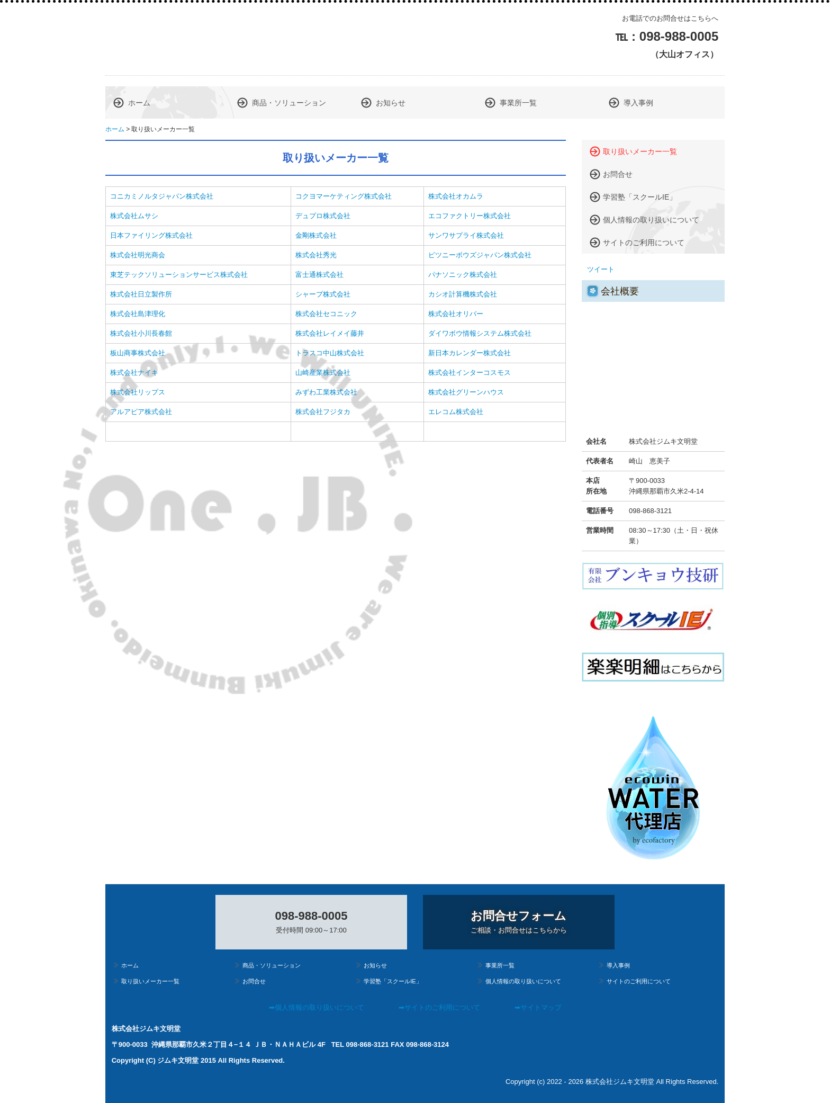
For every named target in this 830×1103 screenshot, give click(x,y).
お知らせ (390, 102)
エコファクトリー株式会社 (469, 216)
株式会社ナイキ (134, 372)
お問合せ (618, 174)
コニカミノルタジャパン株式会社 (161, 196)
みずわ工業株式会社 (326, 392)
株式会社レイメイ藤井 (329, 333)
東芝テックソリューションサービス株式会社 (179, 275)
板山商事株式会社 (137, 353)
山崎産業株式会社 (322, 372)
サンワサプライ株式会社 (466, 235)
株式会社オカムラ (455, 196)
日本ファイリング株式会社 (151, 235)
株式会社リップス (137, 392)
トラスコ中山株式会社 (329, 353)
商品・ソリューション (289, 102)
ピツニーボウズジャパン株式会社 (479, 255)
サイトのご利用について (643, 242)
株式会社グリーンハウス (466, 392)
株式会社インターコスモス (469, 372)
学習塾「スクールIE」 (639, 197)
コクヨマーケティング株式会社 (343, 196)
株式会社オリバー (455, 314)
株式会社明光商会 (137, 255)
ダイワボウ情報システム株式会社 (479, 333)
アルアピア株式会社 (141, 412)
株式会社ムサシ (134, 216)
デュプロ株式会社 (322, 216)
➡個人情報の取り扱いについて (316, 1007)
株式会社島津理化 (137, 314)
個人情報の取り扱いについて (651, 220)
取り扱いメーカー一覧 (640, 151)
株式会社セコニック (326, 314)
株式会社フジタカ (322, 412)
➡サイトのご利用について (439, 1007)
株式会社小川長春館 (141, 333)
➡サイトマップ (538, 1007)
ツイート (601, 269)
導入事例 (638, 102)
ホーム (139, 102)
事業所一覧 (518, 102)
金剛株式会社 (316, 235)
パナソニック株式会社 (462, 275)
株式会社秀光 (316, 255)
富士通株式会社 (319, 275)
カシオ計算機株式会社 (462, 294)
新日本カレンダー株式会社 (469, 353)
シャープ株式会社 (322, 294)
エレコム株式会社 (455, 412)
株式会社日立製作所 (141, 294)
